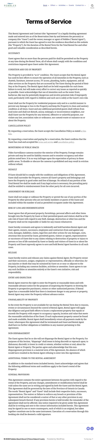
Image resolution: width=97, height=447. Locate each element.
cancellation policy (67, 145)
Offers (52, 7)
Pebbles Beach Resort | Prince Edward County (28, 442)
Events (71, 7)
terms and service (46, 145)
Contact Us (79, 7)
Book (45, 7)
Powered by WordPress (58, 442)
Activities (62, 7)
